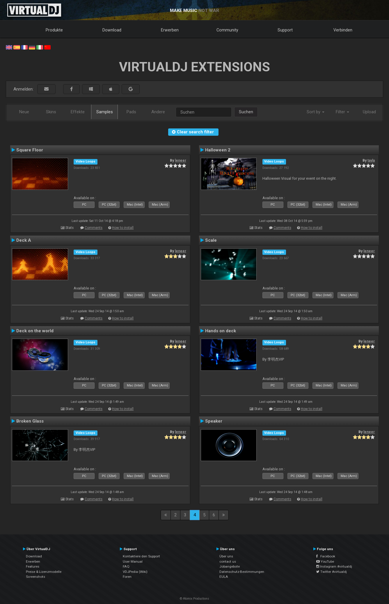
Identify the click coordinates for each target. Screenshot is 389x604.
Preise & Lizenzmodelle (43, 572)
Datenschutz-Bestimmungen (241, 572)
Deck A (23, 240)
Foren (127, 577)
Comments (93, 228)
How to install (123, 228)
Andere (158, 111)
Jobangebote (229, 566)
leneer (180, 160)
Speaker (213, 421)
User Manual (133, 561)
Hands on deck (220, 330)
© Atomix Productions (194, 599)
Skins (51, 111)
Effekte (78, 111)
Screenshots (35, 577)
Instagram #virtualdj (334, 566)
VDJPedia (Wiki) (135, 572)
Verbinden (342, 30)
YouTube (325, 561)
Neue (24, 111)
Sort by (315, 111)
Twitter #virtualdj (331, 572)
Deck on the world (35, 330)
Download (111, 30)
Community (227, 30)
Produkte (54, 30)
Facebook (325, 556)
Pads (131, 111)
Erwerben (170, 30)
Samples (104, 111)
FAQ (126, 566)
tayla (371, 160)
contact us (227, 561)
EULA (223, 577)
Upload (369, 111)
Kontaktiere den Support (141, 556)
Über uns (226, 556)
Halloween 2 (217, 150)
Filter (342, 111)
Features (32, 566)
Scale (211, 240)
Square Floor (29, 150)
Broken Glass (30, 421)
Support (285, 30)
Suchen (246, 111)
